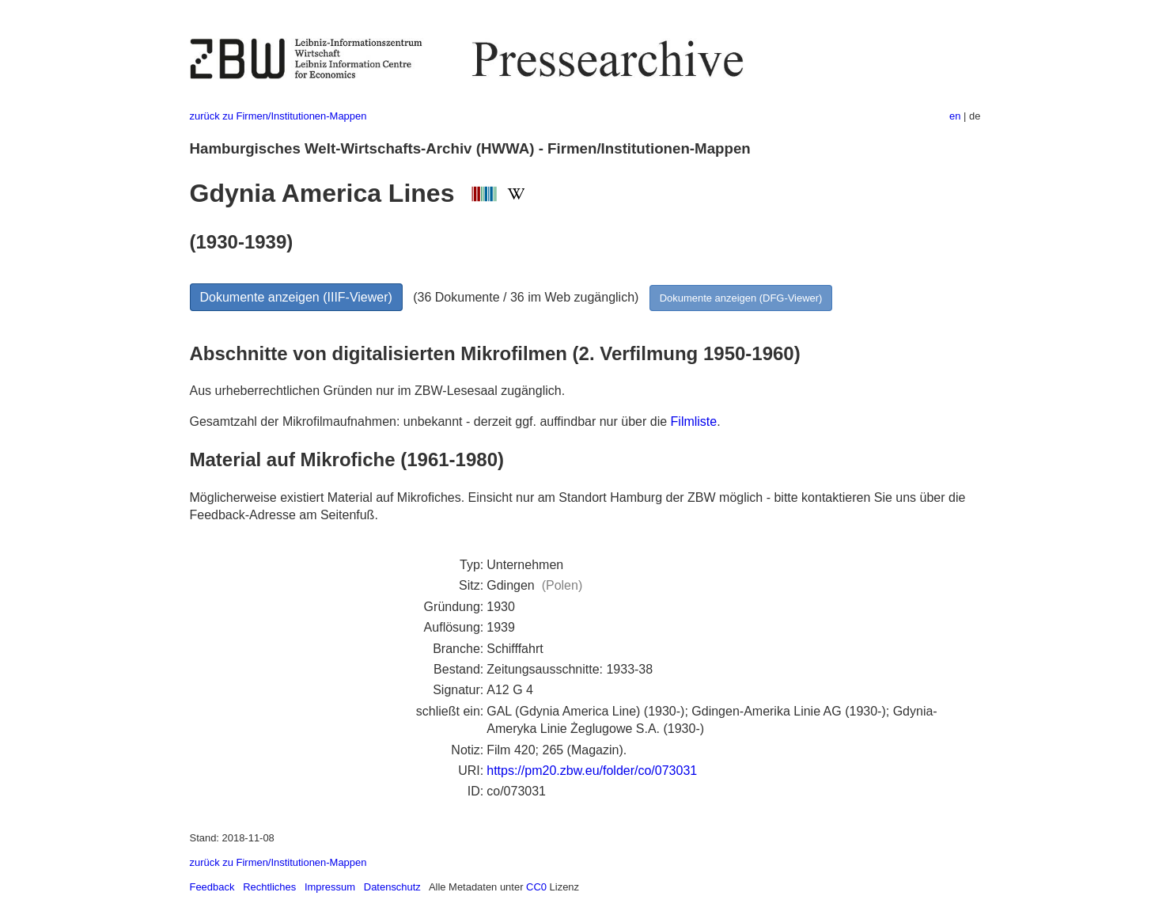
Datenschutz (392, 887)
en (954, 116)
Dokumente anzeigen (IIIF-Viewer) (296, 297)
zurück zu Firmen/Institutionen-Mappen (278, 116)
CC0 (536, 887)
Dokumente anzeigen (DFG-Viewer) (741, 298)
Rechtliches (269, 887)
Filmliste (694, 421)
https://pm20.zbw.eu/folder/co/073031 (592, 770)
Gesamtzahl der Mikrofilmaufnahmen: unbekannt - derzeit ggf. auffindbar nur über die (430, 421)
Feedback (212, 887)
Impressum (330, 887)
